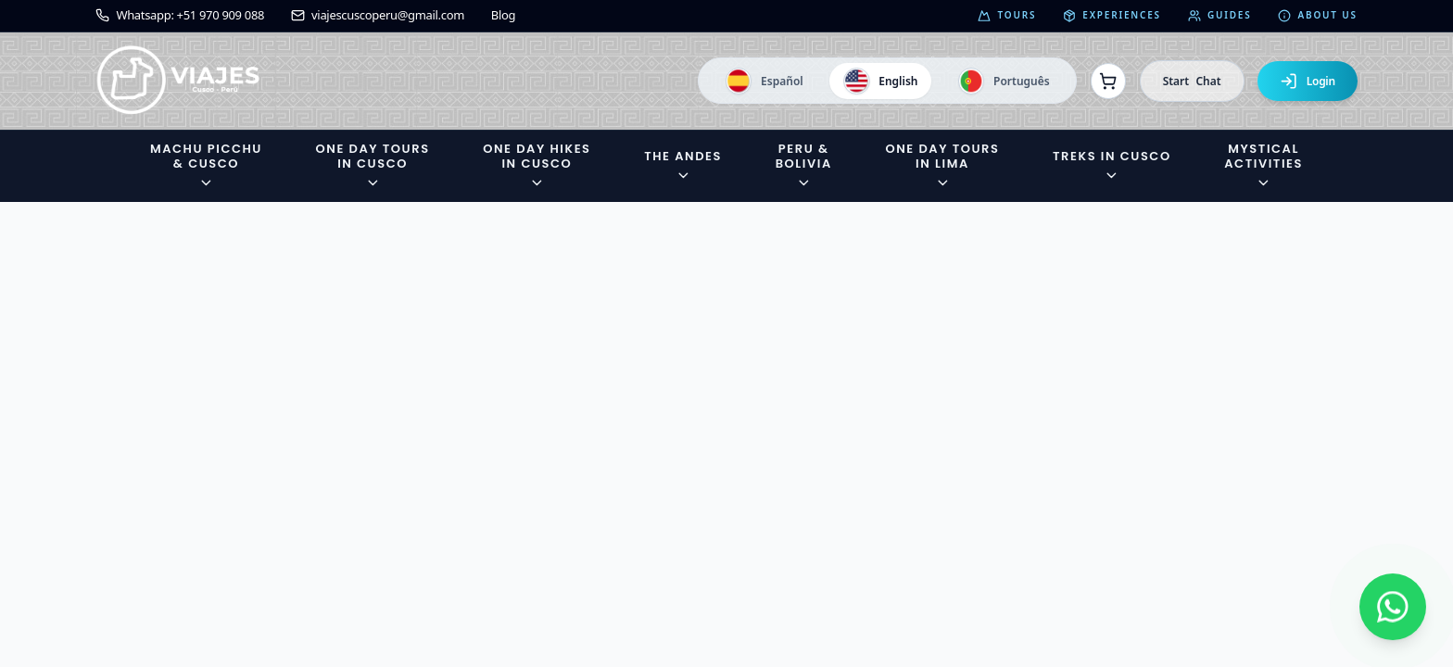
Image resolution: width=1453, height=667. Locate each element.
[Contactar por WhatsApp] (1392, 606)
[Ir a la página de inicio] (178, 81)
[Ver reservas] (1108, 80)
